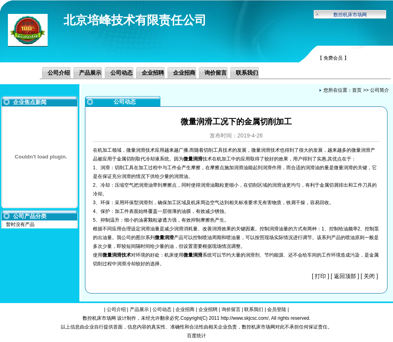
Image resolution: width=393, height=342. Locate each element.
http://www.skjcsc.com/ (245, 318)
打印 (320, 276)
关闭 (369, 276)
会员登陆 (276, 309)
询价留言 (215, 73)
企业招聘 (153, 73)
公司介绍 (59, 73)
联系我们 (247, 73)
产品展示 (90, 73)
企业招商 (184, 73)
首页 (357, 90)
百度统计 (196, 335)
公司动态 (121, 73)
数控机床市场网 (350, 14)
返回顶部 (345, 276)
